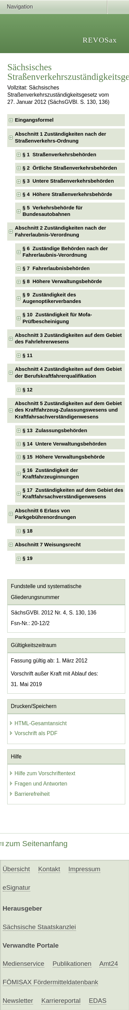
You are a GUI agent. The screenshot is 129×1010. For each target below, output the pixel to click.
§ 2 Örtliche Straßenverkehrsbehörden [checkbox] (70, 168)
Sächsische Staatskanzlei (39, 926)
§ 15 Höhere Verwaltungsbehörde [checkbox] (64, 457)
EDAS (97, 1000)
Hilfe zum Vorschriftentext (42, 773)
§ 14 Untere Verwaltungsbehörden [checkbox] (65, 444)
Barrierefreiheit (29, 794)
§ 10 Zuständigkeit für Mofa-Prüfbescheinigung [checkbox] (57, 318)
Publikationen (72, 963)
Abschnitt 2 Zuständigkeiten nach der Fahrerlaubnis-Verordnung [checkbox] (60, 231)
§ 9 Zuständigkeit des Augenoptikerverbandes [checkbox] (52, 298)
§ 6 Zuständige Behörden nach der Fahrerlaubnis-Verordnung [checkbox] (65, 252)
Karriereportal (60, 1000)
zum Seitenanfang (34, 843)
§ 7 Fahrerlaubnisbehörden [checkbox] (56, 268)
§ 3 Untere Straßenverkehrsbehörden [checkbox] (68, 181)
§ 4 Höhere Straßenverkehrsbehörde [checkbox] (67, 194)
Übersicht (16, 869)
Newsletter (18, 1000)
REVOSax (100, 40)
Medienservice (23, 963)
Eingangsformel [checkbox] (34, 120)
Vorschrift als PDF (33, 733)
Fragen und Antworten (38, 784)
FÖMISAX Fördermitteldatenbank (50, 982)
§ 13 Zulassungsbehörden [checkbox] (55, 430)
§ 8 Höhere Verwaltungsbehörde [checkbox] (62, 281)
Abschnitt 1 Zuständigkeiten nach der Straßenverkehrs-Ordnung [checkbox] (60, 137)
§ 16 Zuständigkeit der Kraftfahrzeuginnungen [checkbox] (51, 473)
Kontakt (49, 869)
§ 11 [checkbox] (29, 355)
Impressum (84, 869)
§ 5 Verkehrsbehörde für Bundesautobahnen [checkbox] (53, 211)
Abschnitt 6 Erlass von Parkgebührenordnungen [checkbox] (45, 514)
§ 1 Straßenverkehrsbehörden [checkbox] (59, 154)
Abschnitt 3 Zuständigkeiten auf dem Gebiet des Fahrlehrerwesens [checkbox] (68, 338)
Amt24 (108, 963)
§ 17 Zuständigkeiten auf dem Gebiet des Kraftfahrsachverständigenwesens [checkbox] (73, 493)
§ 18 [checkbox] (28, 531)
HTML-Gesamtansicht (38, 723)
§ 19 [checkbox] (28, 558)
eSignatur (16, 887)
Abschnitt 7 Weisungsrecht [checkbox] (47, 544)
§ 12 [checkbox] (29, 389)
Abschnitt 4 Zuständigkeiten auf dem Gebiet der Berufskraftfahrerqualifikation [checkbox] (68, 372)
